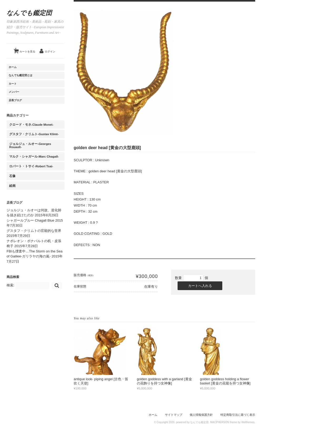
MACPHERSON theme (223, 422)
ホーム (13, 67)
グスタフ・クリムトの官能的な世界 (34, 231)
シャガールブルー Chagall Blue (30, 220)
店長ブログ (15, 100)
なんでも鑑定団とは (20, 75)
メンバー (14, 91)
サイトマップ (173, 414)
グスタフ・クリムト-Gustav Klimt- (34, 134)
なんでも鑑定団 (29, 12)
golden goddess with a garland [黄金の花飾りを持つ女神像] (164, 381)
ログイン (50, 51)
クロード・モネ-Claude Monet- (31, 124)
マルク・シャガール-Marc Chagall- (34, 156)
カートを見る (25, 49)
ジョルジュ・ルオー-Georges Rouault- (30, 145)
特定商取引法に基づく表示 (237, 414)
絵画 (12, 185)
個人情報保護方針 (201, 414)
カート (13, 83)
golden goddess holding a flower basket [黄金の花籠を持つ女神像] (225, 381)
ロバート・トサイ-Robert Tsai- (31, 166)
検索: (10, 285)
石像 (12, 176)
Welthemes (247, 422)
